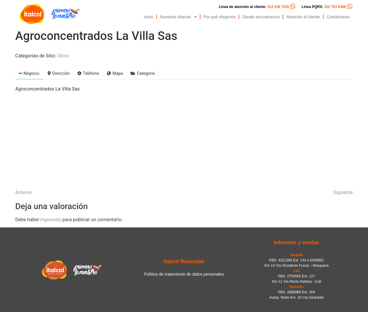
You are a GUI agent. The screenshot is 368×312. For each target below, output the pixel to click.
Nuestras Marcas (178, 17)
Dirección (59, 73)
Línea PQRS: (324, 7)
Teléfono (88, 73)
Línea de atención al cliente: (254, 7)
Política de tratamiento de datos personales (184, 274)
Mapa (115, 73)
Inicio (148, 16)
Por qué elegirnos (219, 16)
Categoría (143, 73)
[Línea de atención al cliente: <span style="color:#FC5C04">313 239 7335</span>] (293, 6)
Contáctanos (338, 16)
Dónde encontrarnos (261, 16)
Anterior (23, 192)
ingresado (50, 219)
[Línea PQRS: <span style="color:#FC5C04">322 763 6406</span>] (350, 6)
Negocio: (29, 73)
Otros (63, 56)
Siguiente (343, 192)
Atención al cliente (303, 16)
